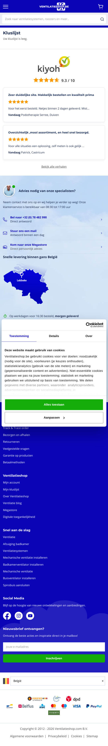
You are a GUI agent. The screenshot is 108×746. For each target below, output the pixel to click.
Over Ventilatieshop (16, 496)
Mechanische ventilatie (18, 571)
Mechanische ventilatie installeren (25, 558)
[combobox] (54, 19)
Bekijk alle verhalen (54, 167)
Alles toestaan (54, 404)
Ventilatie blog (12, 503)
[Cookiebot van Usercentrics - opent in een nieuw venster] (85, 325)
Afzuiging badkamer (16, 544)
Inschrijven (54, 658)
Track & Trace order (16, 428)
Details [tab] (54, 336)
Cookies (76, 736)
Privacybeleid (57, 736)
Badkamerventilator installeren (23, 565)
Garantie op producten (18, 456)
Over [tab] (89, 336)
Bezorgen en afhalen (16, 435)
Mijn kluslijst (11, 489)
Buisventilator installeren (19, 578)
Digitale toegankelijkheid (19, 517)
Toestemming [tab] (19, 336)
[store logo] (54, 7)
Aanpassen (54, 417)
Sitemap (92, 736)
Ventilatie (9, 537)
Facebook (7, 616)
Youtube (30, 616)
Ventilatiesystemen (15, 551)
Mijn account (11, 482)
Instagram (19, 616)
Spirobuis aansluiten (16, 585)
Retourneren (11, 442)
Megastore (10, 510)
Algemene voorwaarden (27, 736)
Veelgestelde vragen (16, 449)
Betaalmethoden (14, 462)
